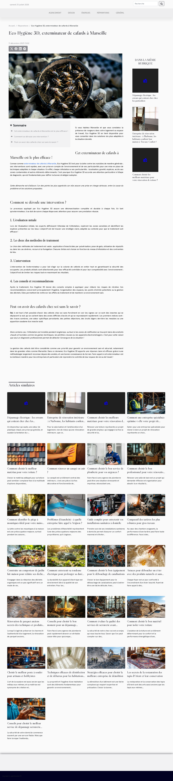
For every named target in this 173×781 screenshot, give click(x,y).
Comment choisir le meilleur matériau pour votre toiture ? (22, 470)
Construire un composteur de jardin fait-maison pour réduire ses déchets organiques (26, 574)
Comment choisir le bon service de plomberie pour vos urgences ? (105, 470)
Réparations (103, 13)
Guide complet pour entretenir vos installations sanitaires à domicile (105, 521)
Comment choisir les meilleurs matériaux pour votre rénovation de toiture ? (145, 177)
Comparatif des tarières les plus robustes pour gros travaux (143, 521)
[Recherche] (145, 3)
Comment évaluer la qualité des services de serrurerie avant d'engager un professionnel (103, 625)
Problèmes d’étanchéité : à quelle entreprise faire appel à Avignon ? (64, 521)
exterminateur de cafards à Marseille (40, 163)
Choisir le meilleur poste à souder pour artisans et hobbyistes (24, 674)
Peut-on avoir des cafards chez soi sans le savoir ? (36, 142)
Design (71, 13)
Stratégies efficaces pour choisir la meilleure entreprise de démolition (105, 674)
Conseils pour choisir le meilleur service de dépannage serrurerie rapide (24, 727)
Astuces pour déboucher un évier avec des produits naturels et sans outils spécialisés (144, 574)
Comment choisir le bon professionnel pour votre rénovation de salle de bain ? (145, 472)
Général (120, 13)
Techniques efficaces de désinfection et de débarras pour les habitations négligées (66, 676)
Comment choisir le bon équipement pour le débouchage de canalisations (106, 572)
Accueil (12, 25)
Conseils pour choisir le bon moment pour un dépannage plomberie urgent (62, 625)
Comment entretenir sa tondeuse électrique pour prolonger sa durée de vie (65, 574)
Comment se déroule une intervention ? (31, 136)
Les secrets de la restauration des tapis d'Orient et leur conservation (145, 674)
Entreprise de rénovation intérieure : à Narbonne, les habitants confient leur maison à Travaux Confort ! (144, 137)
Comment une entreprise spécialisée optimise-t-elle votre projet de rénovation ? (146, 421)
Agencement (55, 13)
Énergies (85, 13)
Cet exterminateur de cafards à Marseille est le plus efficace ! (41, 131)
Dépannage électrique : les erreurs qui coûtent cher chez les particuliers (145, 98)
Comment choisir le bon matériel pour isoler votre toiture (144, 623)
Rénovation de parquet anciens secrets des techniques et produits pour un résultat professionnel (24, 625)
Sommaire (19, 125)
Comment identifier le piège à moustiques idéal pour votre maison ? (25, 523)
